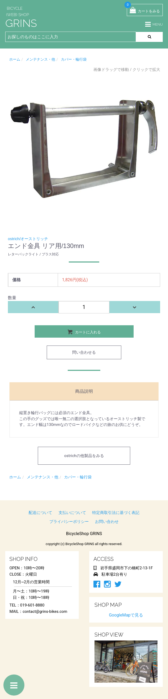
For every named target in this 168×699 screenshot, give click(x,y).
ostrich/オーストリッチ (28, 238)
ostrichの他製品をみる (84, 455)
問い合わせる (84, 352)
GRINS (21, 23)
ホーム (14, 59)
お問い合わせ (107, 521)
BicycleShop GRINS (84, 533)
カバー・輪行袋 (74, 59)
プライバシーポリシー (69, 521)
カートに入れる (84, 331)
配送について (40, 512)
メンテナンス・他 (40, 59)
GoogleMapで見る (126, 615)
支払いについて (72, 512)
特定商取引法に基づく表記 (115, 512)
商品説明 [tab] (84, 391)
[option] (84, 149)
